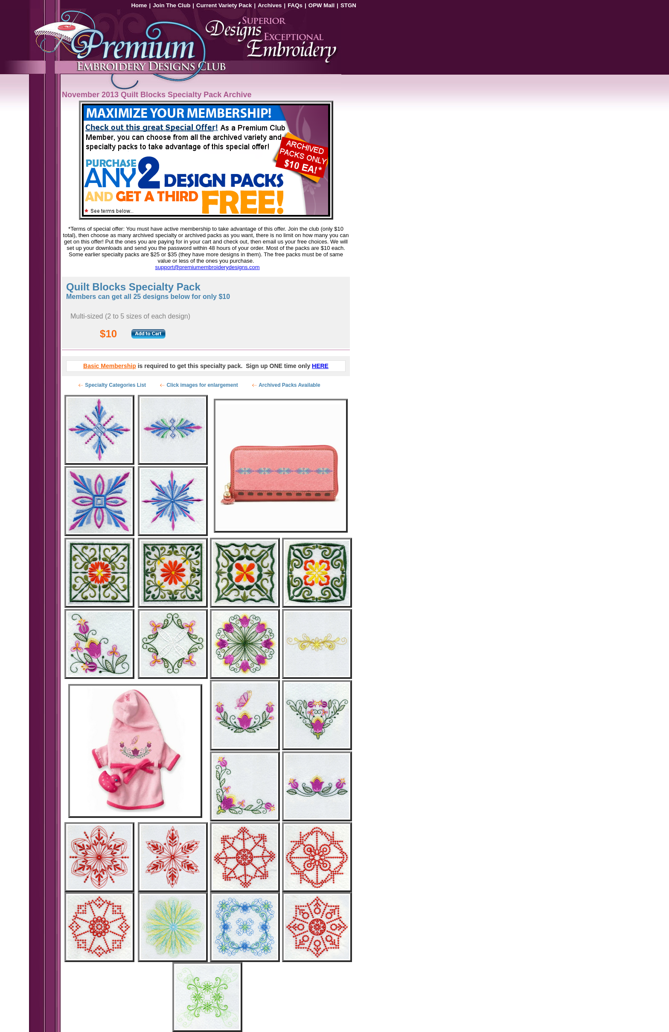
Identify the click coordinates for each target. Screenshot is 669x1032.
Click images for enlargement (202, 385)
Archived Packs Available (289, 385)
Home (139, 5)
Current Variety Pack (224, 5)
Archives (270, 5)
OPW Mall (321, 5)
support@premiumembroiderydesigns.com (207, 267)
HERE (320, 365)
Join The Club (171, 5)
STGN (348, 5)
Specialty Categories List (115, 385)
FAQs (295, 5)
